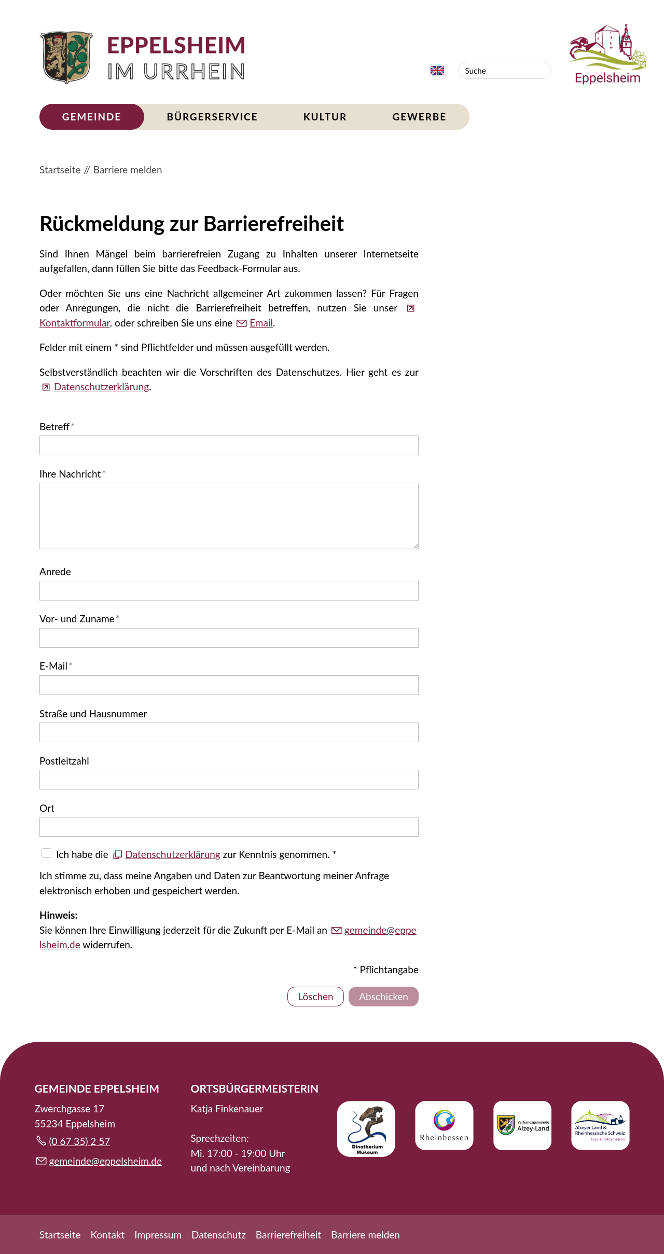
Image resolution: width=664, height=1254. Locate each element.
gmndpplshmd (105, 1161)
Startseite (59, 1235)
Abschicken (383, 996)
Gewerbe (419, 116)
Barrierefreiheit (288, 1235)
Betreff (57, 426)
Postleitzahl (64, 761)
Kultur (325, 116)
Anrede (55, 571)
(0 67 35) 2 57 (79, 1141)
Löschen (315, 996)
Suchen (542, 70)
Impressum (158, 1235)
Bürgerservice (212, 116)
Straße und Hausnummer (93, 713)
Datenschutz (218, 1235)
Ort (46, 808)
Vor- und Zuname (79, 618)
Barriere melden (365, 1235)
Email (261, 323)
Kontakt (107, 1235)
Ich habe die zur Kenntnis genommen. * (196, 854)
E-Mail (56, 666)
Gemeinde (91, 116)
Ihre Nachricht (72, 474)
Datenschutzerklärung (101, 386)
